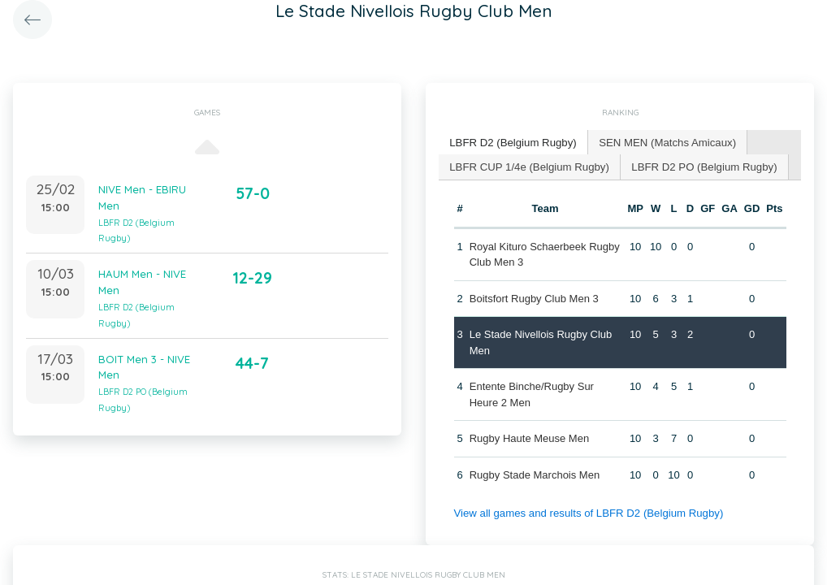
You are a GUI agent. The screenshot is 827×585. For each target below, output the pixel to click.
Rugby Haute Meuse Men (528, 437)
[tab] (512, 142)
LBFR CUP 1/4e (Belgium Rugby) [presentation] (527, 165)
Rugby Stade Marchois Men (534, 473)
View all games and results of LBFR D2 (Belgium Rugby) (585, 512)
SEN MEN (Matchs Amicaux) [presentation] (663, 142)
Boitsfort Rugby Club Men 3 (533, 297)
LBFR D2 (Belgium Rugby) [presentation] (511, 142)
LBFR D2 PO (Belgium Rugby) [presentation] (699, 165)
